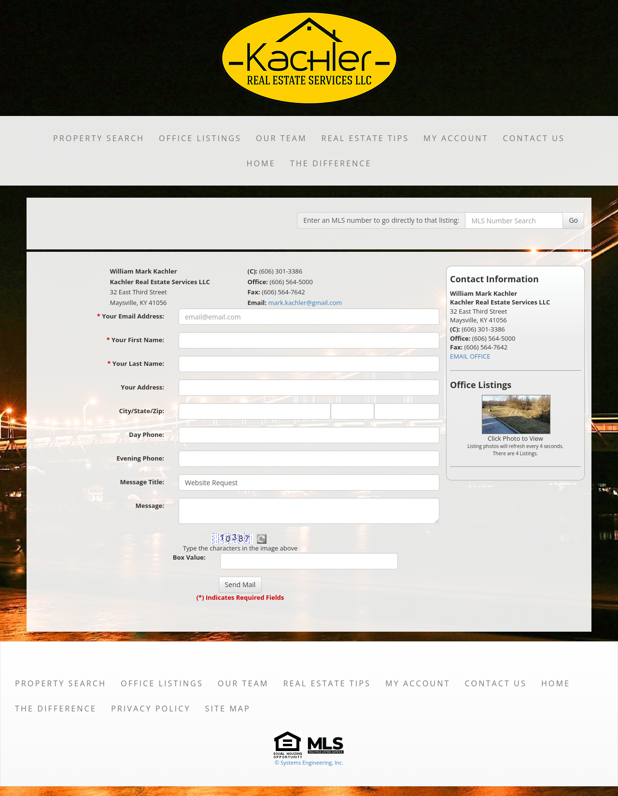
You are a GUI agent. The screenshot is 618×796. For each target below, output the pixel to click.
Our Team (281, 138)
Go (573, 220)
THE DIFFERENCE (331, 163)
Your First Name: (135, 339)
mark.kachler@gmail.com (305, 302)
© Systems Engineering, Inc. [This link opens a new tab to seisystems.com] (309, 762)
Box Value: (189, 557)
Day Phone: (146, 434)
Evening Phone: (140, 458)
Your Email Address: (130, 316)
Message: (150, 505)
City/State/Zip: (141, 410)
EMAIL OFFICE (470, 356)
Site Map (227, 708)
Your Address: (142, 387)
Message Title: (142, 482)
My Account (455, 138)
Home (260, 163)
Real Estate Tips (365, 138)
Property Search (98, 138)
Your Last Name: (135, 363)
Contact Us (534, 138)
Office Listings (200, 138)
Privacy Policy (151, 708)
